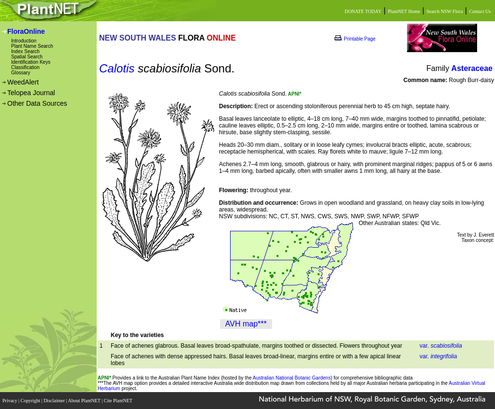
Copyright (31, 400)
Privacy (10, 400)
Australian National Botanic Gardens (292, 378)
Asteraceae (472, 68)
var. (441, 345)
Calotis (116, 68)
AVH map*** (246, 324)
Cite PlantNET (118, 400)
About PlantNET (85, 400)
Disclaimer (55, 400)
